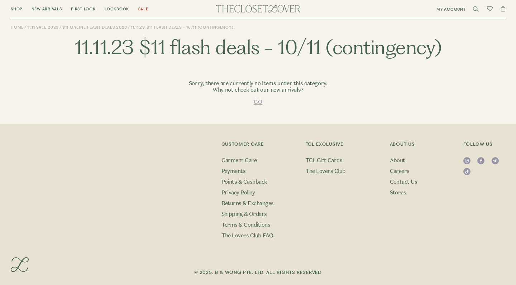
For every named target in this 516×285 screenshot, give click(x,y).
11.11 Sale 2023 (43, 27)
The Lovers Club (326, 171)
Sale (143, 9)
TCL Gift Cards (324, 160)
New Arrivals (47, 9)
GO (258, 102)
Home (17, 27)
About (397, 160)
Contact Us (403, 182)
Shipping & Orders (244, 214)
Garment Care (239, 160)
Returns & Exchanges (247, 203)
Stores (398, 192)
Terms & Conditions (246, 225)
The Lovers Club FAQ (247, 235)
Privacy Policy (238, 192)
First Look (83, 9)
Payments (233, 171)
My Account (451, 9)
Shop (16, 9)
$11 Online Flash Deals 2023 (94, 27)
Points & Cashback (244, 182)
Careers (400, 171)
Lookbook (117, 9)
